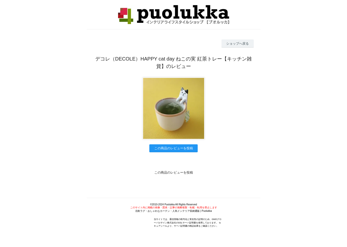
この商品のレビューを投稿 (173, 148)
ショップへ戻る (237, 43)
